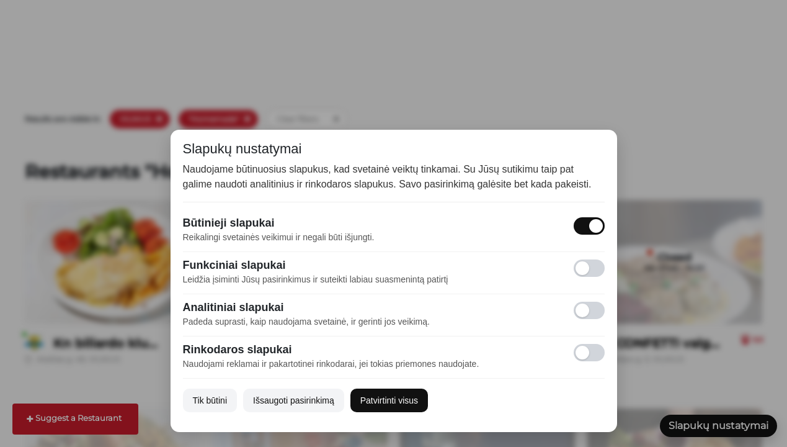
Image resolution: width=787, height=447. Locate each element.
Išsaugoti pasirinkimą (293, 400)
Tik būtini (210, 400)
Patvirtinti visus (389, 400)
